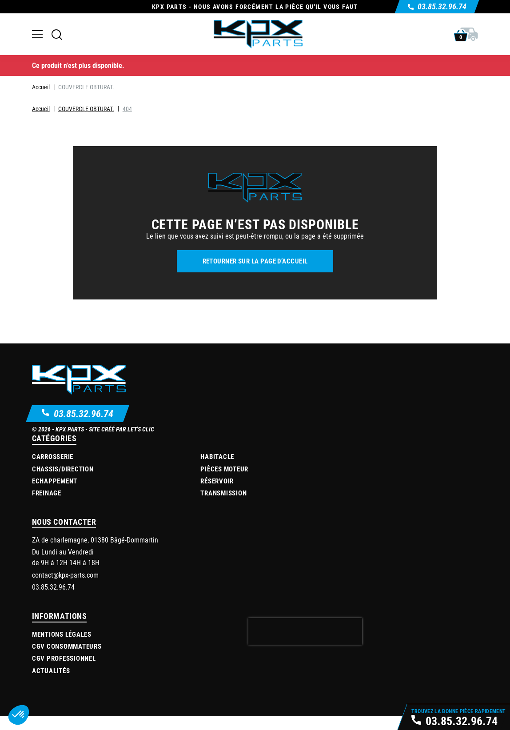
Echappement (54, 480)
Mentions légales (62, 634)
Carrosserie (52, 456)
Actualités (51, 670)
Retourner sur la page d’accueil (255, 260)
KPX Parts (70, 429)
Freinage (46, 492)
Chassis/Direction (63, 468)
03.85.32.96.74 (83, 413)
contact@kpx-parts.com (65, 574)
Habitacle (217, 456)
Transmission (223, 492)
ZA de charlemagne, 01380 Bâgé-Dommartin (95, 539)
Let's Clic (141, 429)
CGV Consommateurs (67, 646)
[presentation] (305, 631)
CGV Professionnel (64, 658)
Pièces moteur (224, 468)
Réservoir (217, 480)
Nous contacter (64, 521)
